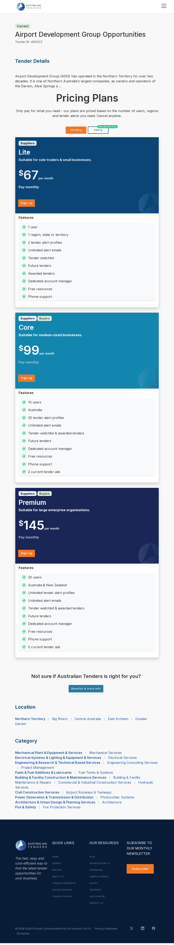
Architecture (112, 804)
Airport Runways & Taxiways (88, 794)
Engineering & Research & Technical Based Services (57, 764)
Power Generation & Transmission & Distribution (54, 799)
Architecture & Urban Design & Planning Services (55, 804)
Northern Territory (30, 721)
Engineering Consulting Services (132, 764)
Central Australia (88, 721)
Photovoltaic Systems (117, 799)
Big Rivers (60, 721)
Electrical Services (122, 759)
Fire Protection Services (62, 809)
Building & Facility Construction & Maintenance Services (60, 779)
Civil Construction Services (37, 794)
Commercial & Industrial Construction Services (94, 784)
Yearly (100, 129)
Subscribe (141, 871)
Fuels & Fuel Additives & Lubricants (43, 774)
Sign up (27, 204)
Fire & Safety (25, 809)
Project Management (37, 769)
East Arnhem (118, 721)
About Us (59, 878)
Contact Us (97, 905)
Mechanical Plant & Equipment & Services (48, 754)
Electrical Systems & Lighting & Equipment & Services (58, 759)
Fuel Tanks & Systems (96, 774)
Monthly (75, 130)
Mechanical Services (105, 754)
